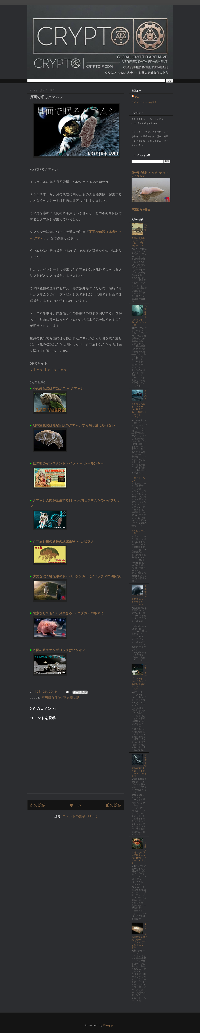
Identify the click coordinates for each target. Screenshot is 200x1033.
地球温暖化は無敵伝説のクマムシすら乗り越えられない (74, 425)
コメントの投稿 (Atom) (79, 816)
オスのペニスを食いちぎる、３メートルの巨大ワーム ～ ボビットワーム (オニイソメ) (139, 404)
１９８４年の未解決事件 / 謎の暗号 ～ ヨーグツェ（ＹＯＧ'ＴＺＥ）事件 (139, 936)
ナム (137, 97)
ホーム (76, 805)
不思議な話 (71, 697)
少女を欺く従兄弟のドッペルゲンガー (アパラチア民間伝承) (77, 576)
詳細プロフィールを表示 (144, 102)
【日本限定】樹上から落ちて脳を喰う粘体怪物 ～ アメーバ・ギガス (139, 851)
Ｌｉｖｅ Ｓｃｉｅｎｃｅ (48, 369)
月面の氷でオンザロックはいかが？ (59, 650)
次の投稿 (38, 805)
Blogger (109, 1025)
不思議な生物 (51, 697)
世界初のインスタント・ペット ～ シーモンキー (68, 463)
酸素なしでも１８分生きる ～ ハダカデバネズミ (68, 613)
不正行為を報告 (141, 209)
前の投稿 (114, 805)
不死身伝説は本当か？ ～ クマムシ (58, 388)
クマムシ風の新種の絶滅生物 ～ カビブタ (63, 541)
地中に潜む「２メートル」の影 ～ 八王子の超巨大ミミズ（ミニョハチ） (139, 677)
